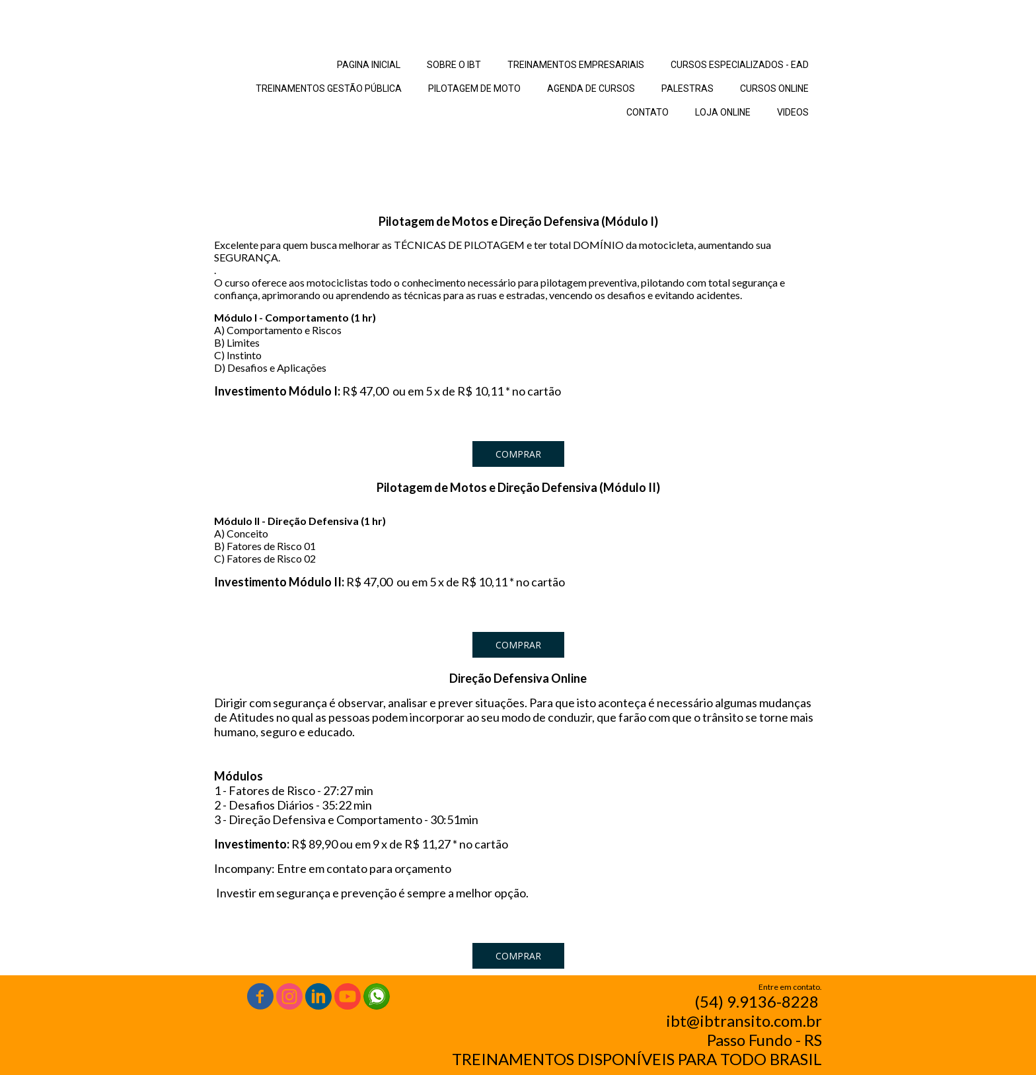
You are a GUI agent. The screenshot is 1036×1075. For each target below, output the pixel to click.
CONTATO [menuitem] (647, 112)
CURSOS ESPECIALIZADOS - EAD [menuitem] (740, 64)
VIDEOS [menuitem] (793, 112)
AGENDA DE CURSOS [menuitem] (591, 88)
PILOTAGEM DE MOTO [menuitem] (474, 88)
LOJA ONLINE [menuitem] (723, 112)
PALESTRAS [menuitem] (687, 88)
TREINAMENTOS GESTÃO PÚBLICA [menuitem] (329, 88)
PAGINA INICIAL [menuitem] (368, 64)
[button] (518, 454)
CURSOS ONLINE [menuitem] (774, 88)
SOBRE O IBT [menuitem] (454, 64)
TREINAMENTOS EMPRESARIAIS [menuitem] (575, 64)
